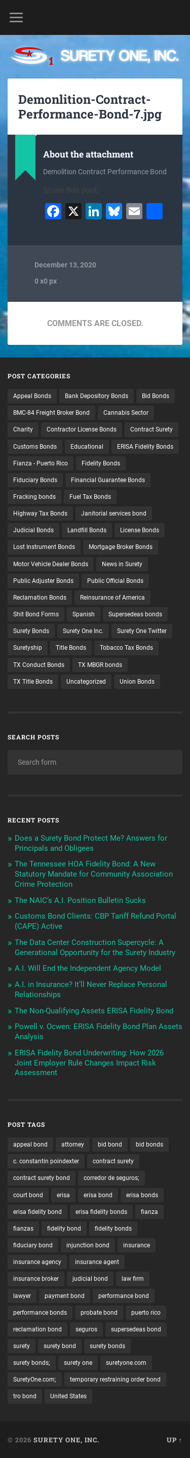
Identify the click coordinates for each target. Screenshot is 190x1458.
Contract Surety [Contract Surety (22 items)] (151, 429)
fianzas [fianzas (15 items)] (23, 1228)
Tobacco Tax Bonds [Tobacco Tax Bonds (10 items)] (126, 647)
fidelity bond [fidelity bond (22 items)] (64, 1228)
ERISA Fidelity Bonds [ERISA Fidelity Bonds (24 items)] (145, 446)
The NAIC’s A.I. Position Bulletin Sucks (80, 900)
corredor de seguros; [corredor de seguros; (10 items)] (111, 1177)
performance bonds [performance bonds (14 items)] (40, 1312)
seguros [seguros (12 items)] (86, 1329)
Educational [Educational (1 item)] (86, 446)
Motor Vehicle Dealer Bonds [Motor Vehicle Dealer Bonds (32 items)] (50, 564)
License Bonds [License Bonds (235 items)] (139, 530)
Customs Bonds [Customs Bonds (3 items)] (35, 446)
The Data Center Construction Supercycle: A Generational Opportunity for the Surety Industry (95, 947)
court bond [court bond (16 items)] (28, 1195)
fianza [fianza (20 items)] (149, 1211)
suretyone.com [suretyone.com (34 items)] (126, 1362)
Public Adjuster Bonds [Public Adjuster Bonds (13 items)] (43, 580)
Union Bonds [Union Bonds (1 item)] (137, 681)
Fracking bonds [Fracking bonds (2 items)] (34, 496)
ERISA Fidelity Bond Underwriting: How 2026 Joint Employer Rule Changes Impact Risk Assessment (89, 1063)
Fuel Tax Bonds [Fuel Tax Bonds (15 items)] (90, 496)
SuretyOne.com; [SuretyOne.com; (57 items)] (34, 1379)
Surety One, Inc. (66, 1440)
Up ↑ (174, 1440)
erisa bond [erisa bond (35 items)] (98, 1195)
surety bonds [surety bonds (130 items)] (107, 1346)
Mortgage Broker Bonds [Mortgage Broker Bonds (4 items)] (121, 546)
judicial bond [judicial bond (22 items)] (90, 1278)
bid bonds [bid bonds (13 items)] (149, 1144)
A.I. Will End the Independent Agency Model (88, 968)
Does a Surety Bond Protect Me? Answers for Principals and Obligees (91, 843)
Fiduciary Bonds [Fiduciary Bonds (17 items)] (35, 480)
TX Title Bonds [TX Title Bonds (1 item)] (33, 681)
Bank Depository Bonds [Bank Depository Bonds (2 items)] (96, 396)
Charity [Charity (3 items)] (23, 429)
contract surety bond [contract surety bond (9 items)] (41, 1177)
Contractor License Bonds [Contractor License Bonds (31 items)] (82, 429)
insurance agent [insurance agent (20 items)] (97, 1262)
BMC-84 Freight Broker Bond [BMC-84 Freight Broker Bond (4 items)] (51, 412)
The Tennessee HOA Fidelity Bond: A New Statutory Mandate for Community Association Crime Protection (94, 874)
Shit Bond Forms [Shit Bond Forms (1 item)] (36, 614)
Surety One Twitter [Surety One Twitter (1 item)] (142, 631)
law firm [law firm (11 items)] (133, 1278)
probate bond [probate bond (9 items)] (99, 1312)
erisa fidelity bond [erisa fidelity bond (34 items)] (37, 1211)
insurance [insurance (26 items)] (136, 1245)
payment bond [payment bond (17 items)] (65, 1295)
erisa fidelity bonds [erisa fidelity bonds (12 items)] (101, 1211)
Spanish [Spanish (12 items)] (83, 614)
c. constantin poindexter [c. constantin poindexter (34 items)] (46, 1161)
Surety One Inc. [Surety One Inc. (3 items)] (83, 631)
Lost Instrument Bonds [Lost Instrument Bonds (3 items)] (44, 546)
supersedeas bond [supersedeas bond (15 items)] (136, 1329)
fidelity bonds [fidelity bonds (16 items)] (113, 1228)
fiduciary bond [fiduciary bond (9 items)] (33, 1245)
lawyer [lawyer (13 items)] (22, 1295)
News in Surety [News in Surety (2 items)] (122, 564)
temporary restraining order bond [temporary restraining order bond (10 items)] (115, 1379)
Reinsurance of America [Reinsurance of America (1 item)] (112, 597)
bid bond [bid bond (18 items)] (110, 1144)
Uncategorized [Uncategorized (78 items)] (86, 681)
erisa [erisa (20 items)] (63, 1195)
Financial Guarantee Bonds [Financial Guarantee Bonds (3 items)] (108, 480)
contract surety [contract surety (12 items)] (113, 1161)
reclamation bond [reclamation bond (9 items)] (37, 1329)
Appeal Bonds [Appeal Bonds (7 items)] (32, 396)
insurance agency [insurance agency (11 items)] (37, 1262)
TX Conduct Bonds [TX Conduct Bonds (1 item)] (38, 664)
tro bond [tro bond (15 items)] (24, 1396)
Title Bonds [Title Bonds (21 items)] (71, 647)
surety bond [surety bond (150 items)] (60, 1346)
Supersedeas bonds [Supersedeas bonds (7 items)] (135, 614)
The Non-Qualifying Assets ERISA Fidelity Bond (94, 1010)
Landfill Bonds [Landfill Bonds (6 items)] (86, 530)
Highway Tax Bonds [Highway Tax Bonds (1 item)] (40, 513)
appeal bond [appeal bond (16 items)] (30, 1144)
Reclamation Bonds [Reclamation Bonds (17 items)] (39, 597)
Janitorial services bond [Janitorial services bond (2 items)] (113, 513)
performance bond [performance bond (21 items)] (123, 1295)
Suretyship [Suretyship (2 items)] (27, 647)
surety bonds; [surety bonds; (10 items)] (31, 1362)
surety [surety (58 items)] (21, 1346)
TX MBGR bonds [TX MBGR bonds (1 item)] (100, 664)
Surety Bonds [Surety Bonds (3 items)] (31, 631)
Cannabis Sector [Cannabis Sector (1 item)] (125, 412)
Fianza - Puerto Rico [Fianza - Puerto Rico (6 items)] (40, 463)
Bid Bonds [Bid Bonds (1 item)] (155, 396)
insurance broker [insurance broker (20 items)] (36, 1278)
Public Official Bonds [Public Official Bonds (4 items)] (115, 580)
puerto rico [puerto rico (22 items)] (146, 1312)
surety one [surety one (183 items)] (78, 1362)
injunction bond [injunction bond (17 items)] (87, 1245)
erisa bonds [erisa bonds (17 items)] (142, 1195)
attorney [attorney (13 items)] (72, 1144)
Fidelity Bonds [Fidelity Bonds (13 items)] (101, 463)
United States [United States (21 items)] (68, 1396)
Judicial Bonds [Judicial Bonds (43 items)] (33, 530)
